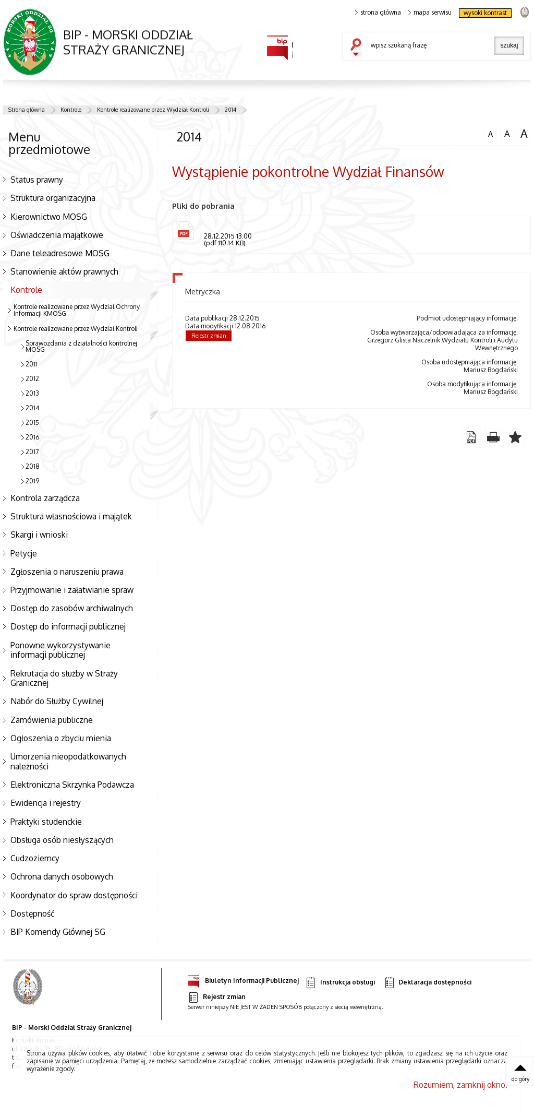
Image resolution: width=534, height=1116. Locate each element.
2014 (230, 109)
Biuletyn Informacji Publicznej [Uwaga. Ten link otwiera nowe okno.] (243, 979)
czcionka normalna (490, 132)
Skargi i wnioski (39, 534)
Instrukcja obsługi (339, 982)
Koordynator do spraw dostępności (74, 895)
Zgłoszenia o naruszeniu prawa (67, 571)
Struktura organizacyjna (52, 198)
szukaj (358, 48)
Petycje (23, 553)
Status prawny (36, 179)
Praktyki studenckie (46, 821)
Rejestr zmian (208, 335)
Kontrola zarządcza (45, 498)
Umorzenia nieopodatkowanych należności (68, 761)
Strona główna (26, 109)
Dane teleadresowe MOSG (60, 253)
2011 (32, 364)
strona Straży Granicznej (524, 11)
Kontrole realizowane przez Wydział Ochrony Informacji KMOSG (77, 310)
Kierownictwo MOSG (48, 216)
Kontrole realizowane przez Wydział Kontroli (153, 109)
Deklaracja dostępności (427, 982)
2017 (32, 452)
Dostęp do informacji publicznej (68, 626)
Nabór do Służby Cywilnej (56, 701)
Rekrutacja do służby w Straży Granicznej (64, 678)
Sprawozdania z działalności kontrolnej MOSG (81, 346)
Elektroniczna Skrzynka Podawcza (72, 784)
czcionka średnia (507, 133)
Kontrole (70, 109)
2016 (32, 437)
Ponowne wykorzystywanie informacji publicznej (60, 650)
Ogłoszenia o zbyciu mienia (60, 738)
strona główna (378, 12)
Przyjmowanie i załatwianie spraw (72, 590)
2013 (32, 393)
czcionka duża (524, 133)
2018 (33, 466)
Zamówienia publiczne (51, 720)
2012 (32, 379)
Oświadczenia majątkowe (56, 235)
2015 (32, 422)
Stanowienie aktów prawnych (64, 271)
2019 (32, 481)
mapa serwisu (430, 12)
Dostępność (32, 913)
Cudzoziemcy (34, 858)
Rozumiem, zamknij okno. (460, 1084)
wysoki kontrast (485, 13)
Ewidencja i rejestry (45, 803)
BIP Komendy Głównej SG (57, 932)
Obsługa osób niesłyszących (62, 840)
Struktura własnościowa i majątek (71, 516)
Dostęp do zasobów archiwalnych (71, 608)
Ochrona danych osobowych (61, 876)
